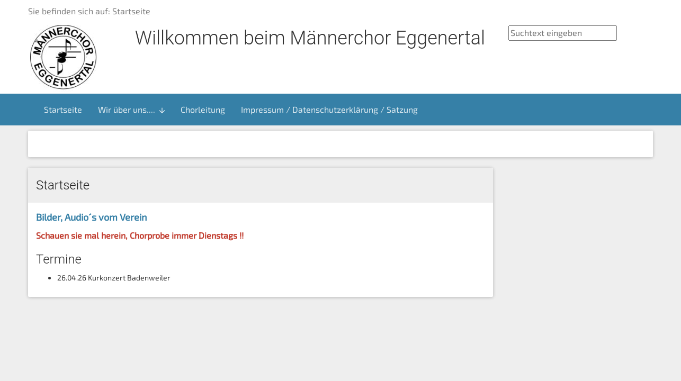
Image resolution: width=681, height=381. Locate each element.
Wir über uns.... (132, 109)
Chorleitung (203, 109)
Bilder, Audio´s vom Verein (91, 217)
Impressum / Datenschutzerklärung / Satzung (329, 109)
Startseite (63, 109)
